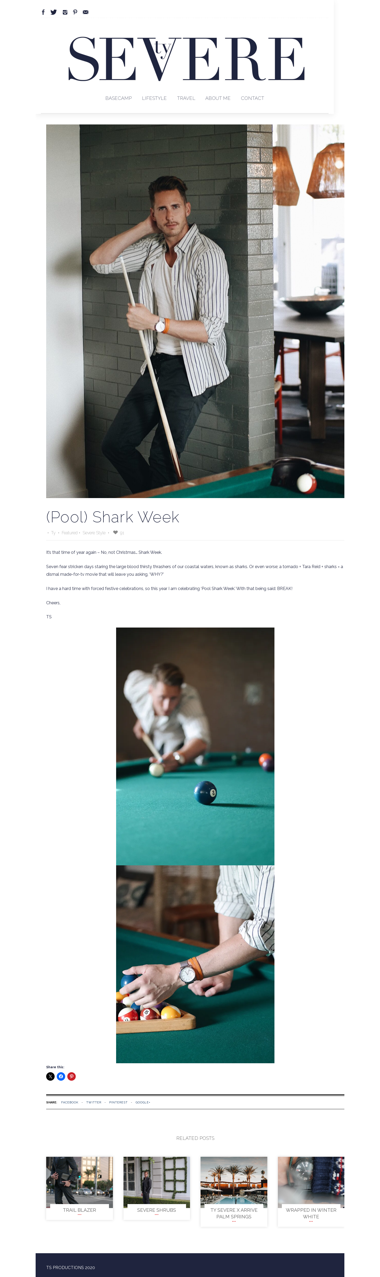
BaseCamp (118, 98)
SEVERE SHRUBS (156, 1210)
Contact (252, 98)
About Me (218, 98)
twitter (93, 1102)
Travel (186, 98)
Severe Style (94, 532)
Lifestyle (154, 98)
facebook (69, 1102)
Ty (54, 532)
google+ (143, 1102)
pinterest (118, 1102)
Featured (70, 532)
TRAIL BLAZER (79, 1210)
